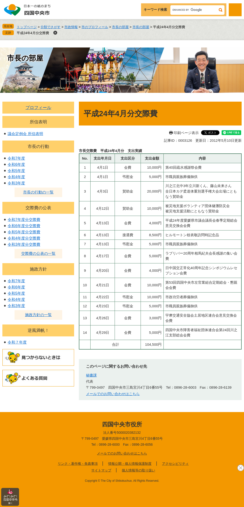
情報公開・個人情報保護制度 (130, 463)
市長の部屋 (120, 27)
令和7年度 (16, 158)
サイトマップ (101, 470)
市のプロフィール (94, 27)
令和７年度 (17, 342)
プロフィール (38, 107)
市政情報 (71, 27)
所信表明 (38, 122)
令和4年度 (16, 177)
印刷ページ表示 (186, 133)
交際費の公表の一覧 (38, 253)
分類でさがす (51, 27)
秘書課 (91, 375)
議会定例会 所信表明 (25, 134)
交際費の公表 (38, 207)
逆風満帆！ (38, 330)
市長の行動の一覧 (38, 192)
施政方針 (38, 269)
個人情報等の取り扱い (138, 470)
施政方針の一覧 (38, 315)
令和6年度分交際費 (24, 226)
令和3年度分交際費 (24, 244)
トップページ (27, 27)
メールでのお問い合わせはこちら (113, 394)
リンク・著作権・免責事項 (78, 463)
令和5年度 (16, 171)
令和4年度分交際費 (24, 238)
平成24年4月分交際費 (33, 33)
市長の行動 (38, 146)
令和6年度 (16, 164)
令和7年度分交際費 (24, 220)
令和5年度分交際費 (24, 232)
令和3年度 (16, 183)
